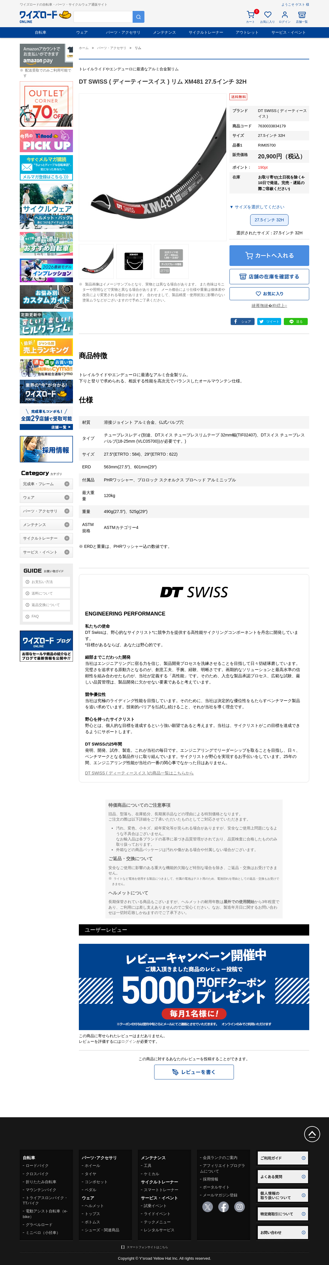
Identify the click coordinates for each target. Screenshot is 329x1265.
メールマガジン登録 (220, 1195)
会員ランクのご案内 (220, 1157)
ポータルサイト (216, 1187)
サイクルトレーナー (206, 32)
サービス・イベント (288, 32)
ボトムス (92, 1222)
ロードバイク (37, 1165)
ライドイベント (157, 1214)
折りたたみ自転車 (41, 1182)
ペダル (90, 1190)
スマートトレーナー (161, 1190)
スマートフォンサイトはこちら (147, 1247)
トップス (92, 1214)
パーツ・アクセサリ (123, 32)
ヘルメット (94, 1206)
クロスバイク (37, 1174)
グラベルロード (39, 1224)
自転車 (40, 32)
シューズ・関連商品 (102, 1230)
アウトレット (247, 32)
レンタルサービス (159, 1230)
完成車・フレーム (38, 484)
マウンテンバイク (41, 1190)
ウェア (82, 32)
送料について (42, 593)
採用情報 (210, 1179)
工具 (148, 1165)
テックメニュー (157, 1222)
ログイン (128, 1041)
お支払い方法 (42, 582)
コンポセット (96, 1182)
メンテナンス (164, 32)
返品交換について (46, 605)
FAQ (35, 616)
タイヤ (90, 1174)
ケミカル (151, 1174)
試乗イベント (155, 1206)
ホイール (92, 1165)
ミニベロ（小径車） (43, 1232)
